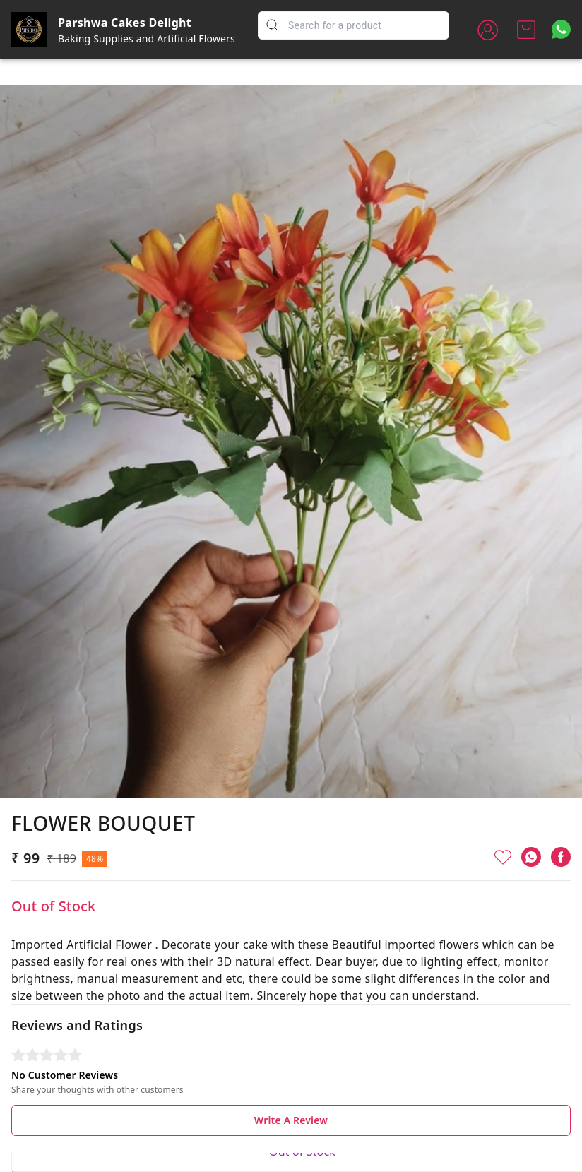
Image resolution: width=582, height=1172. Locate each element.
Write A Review (291, 1092)
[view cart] (526, 29)
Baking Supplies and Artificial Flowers (146, 38)
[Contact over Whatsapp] (561, 29)
